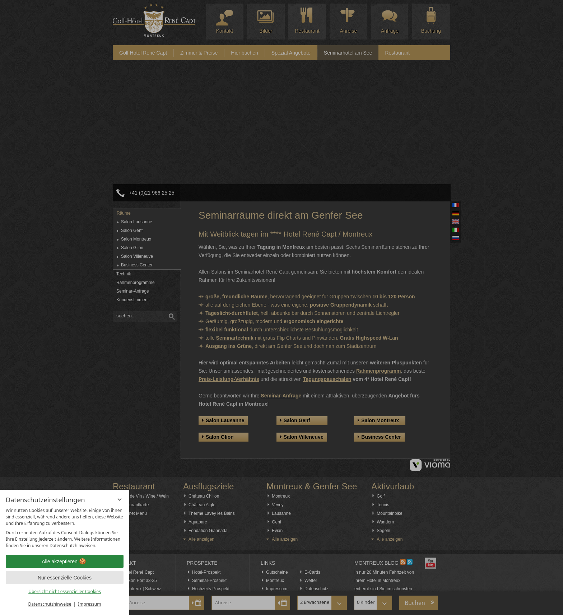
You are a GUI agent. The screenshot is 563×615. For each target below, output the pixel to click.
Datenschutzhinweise (49, 604)
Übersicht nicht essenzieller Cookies (64, 591)
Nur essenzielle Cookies (65, 578)
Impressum (89, 604)
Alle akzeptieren (65, 561)
